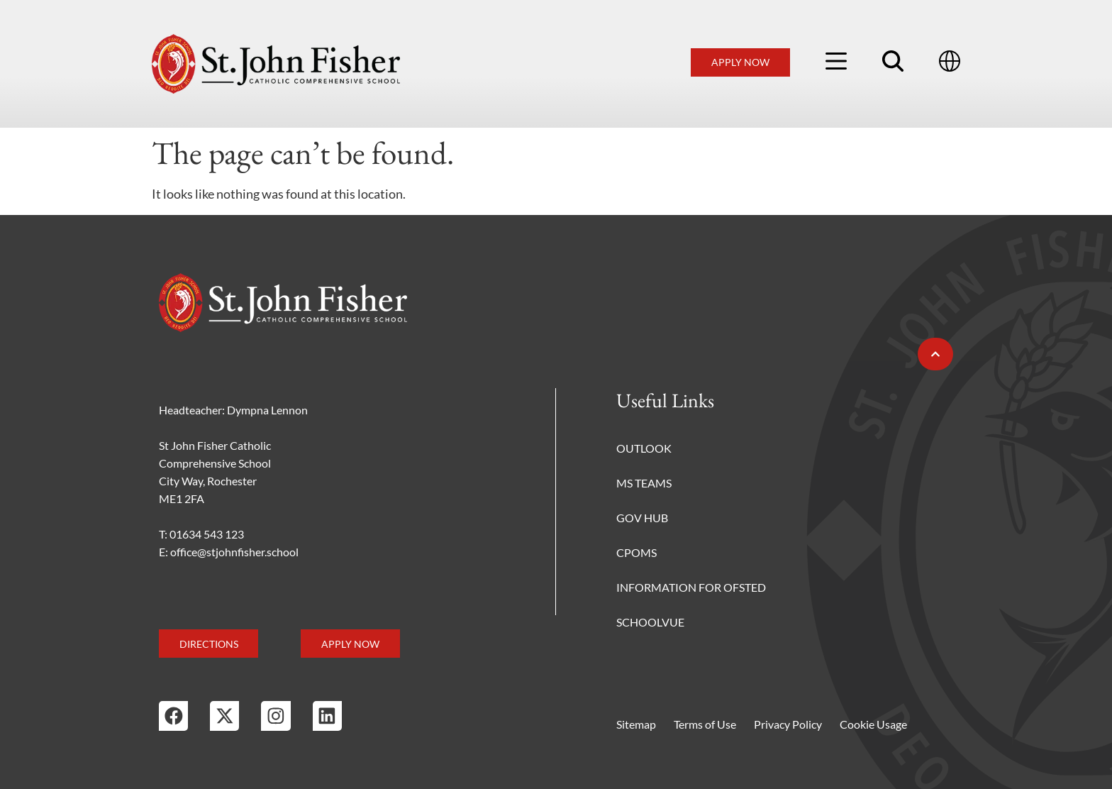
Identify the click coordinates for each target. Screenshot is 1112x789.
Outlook (644, 448)
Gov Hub (642, 517)
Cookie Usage (873, 724)
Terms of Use (705, 724)
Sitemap (636, 724)
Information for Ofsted (691, 587)
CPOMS (636, 552)
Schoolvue (650, 622)
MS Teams (644, 483)
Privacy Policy (788, 724)
